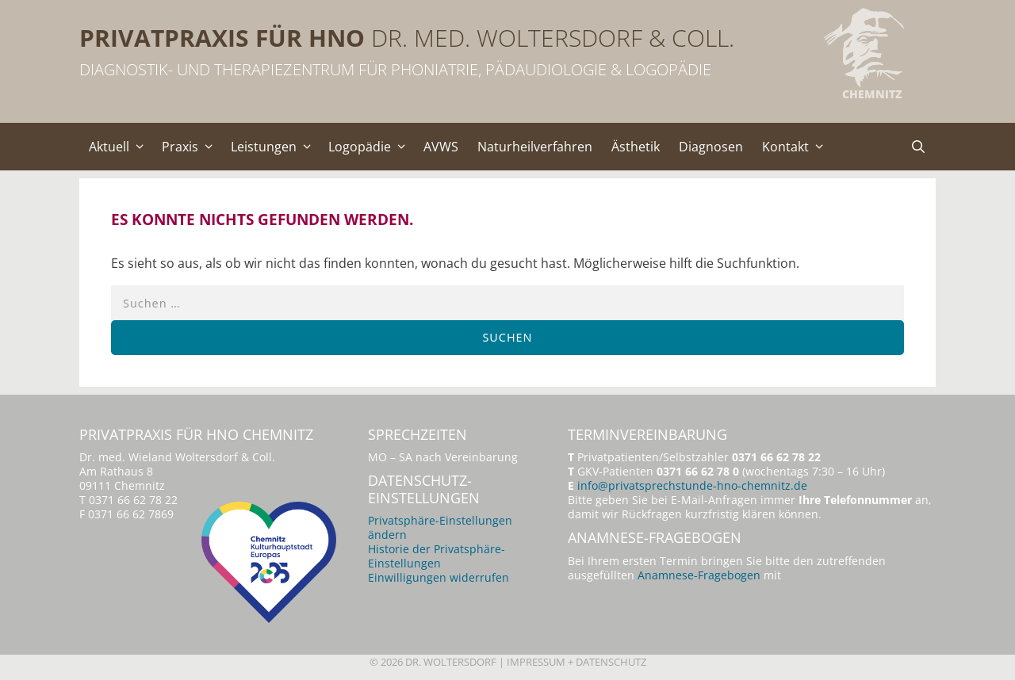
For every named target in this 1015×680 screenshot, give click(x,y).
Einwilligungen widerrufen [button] (438, 577)
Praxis (191, 146)
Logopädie (371, 146)
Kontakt (797, 146)
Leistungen (275, 146)
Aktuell (120, 146)
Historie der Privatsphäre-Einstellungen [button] (436, 556)
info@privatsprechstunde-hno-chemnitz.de (692, 485)
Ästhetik (635, 146)
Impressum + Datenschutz (576, 662)
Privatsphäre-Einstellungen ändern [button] (440, 527)
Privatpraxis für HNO (222, 37)
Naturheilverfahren (534, 146)
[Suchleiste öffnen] (918, 146)
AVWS (440, 146)
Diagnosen (711, 146)
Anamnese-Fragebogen (699, 575)
